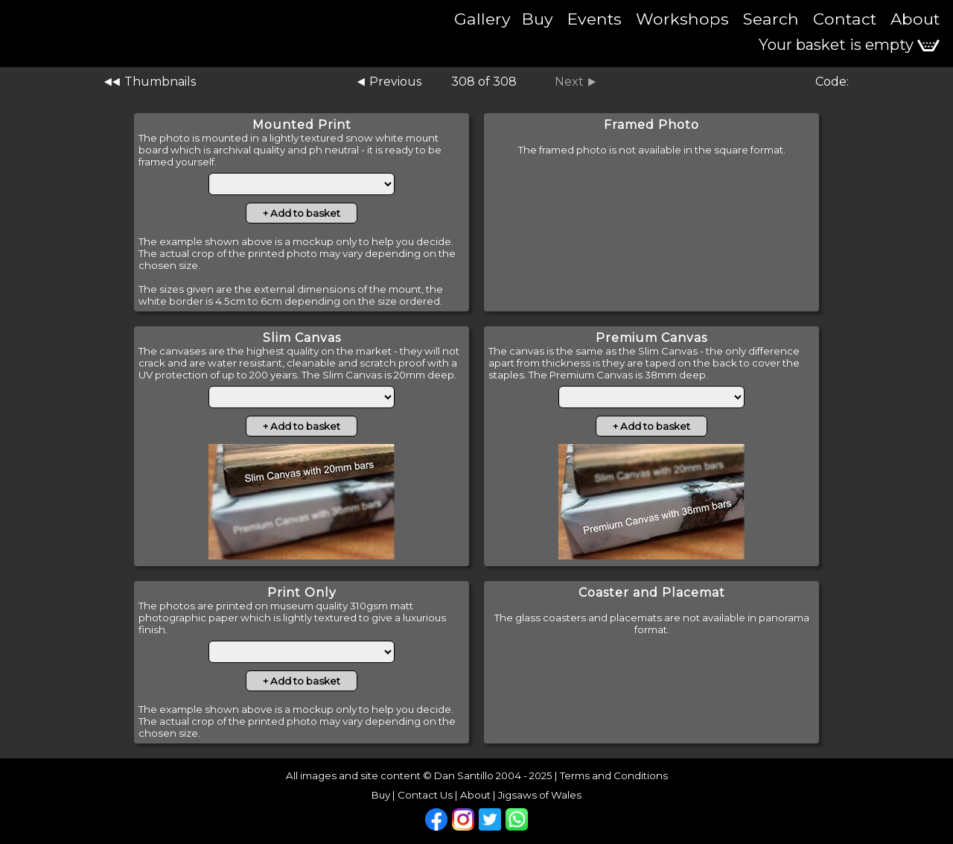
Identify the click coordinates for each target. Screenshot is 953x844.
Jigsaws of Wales (539, 795)
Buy (537, 18)
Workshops (682, 18)
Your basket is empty (849, 45)
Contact (844, 18)
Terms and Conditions (614, 775)
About (915, 18)
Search (771, 18)
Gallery (482, 18)
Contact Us (425, 795)
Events (594, 18)
